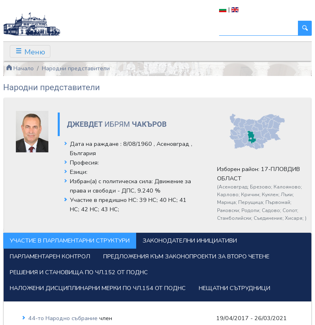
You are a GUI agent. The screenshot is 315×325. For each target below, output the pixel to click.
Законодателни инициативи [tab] (190, 240)
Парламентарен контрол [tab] (50, 256)
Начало (20, 68)
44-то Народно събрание (63, 318)
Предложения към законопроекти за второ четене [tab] (186, 256)
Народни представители (76, 68)
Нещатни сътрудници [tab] (234, 288)
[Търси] (258, 28)
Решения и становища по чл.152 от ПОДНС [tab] (79, 272)
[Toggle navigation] (30, 51)
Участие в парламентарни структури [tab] (70, 240)
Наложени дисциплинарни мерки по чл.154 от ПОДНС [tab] (98, 288)
